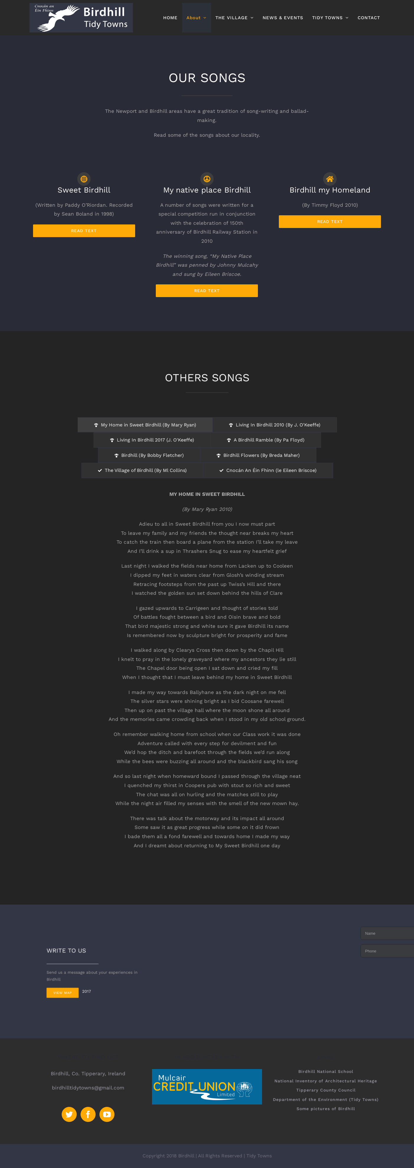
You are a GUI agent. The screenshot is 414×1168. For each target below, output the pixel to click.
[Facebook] (88, 1114)
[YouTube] (106, 1114)
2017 (93, 979)
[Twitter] (69, 1114)
